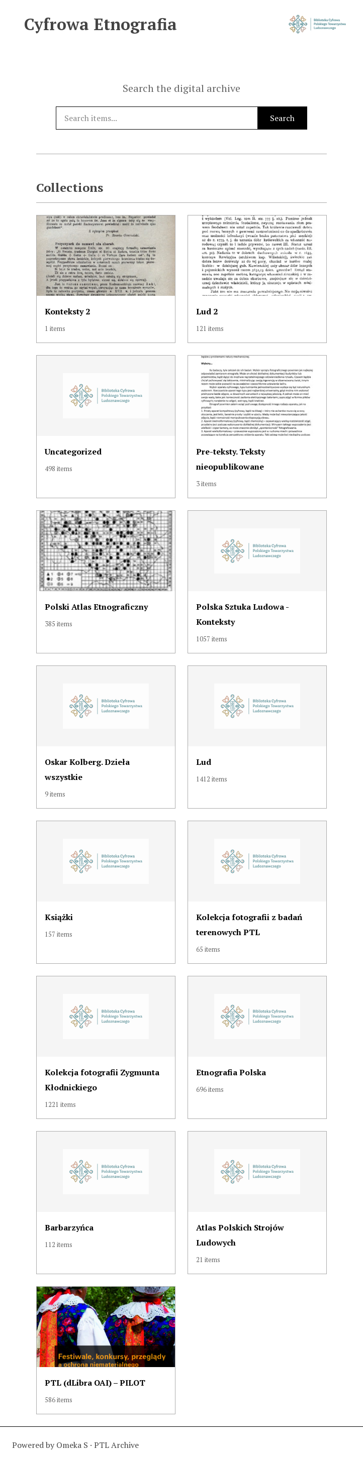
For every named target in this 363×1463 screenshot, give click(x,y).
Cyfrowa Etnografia (100, 24)
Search (282, 118)
